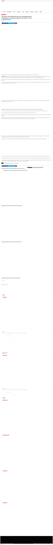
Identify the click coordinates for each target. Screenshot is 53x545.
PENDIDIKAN (31, 11)
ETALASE (14, 11)
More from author (35, 167)
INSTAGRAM (50, 543)
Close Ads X (1, 544)
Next (3, 280)
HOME (4, 11)
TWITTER (47, 543)
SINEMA (6, 355)
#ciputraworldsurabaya (7, 163)
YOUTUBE (41, 543)
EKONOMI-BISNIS (9, 11)
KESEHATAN (27, 11)
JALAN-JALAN (18, 11)
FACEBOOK (44, 543)
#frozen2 (12, 163)
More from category (40, 167)
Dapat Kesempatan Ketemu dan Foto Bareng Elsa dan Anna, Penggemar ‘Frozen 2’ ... (13, 168)
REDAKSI (39, 543)
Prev (2, 280)
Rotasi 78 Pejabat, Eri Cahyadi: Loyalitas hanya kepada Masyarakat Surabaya (11, 205)
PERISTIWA (36, 11)
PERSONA (41, 11)
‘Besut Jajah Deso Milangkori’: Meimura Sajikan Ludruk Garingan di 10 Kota (11, 241)
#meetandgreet (16, 163)
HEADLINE (2, 14)
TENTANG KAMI (35, 543)
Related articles (30, 167)
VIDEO (23, 11)
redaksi (3, 388)
